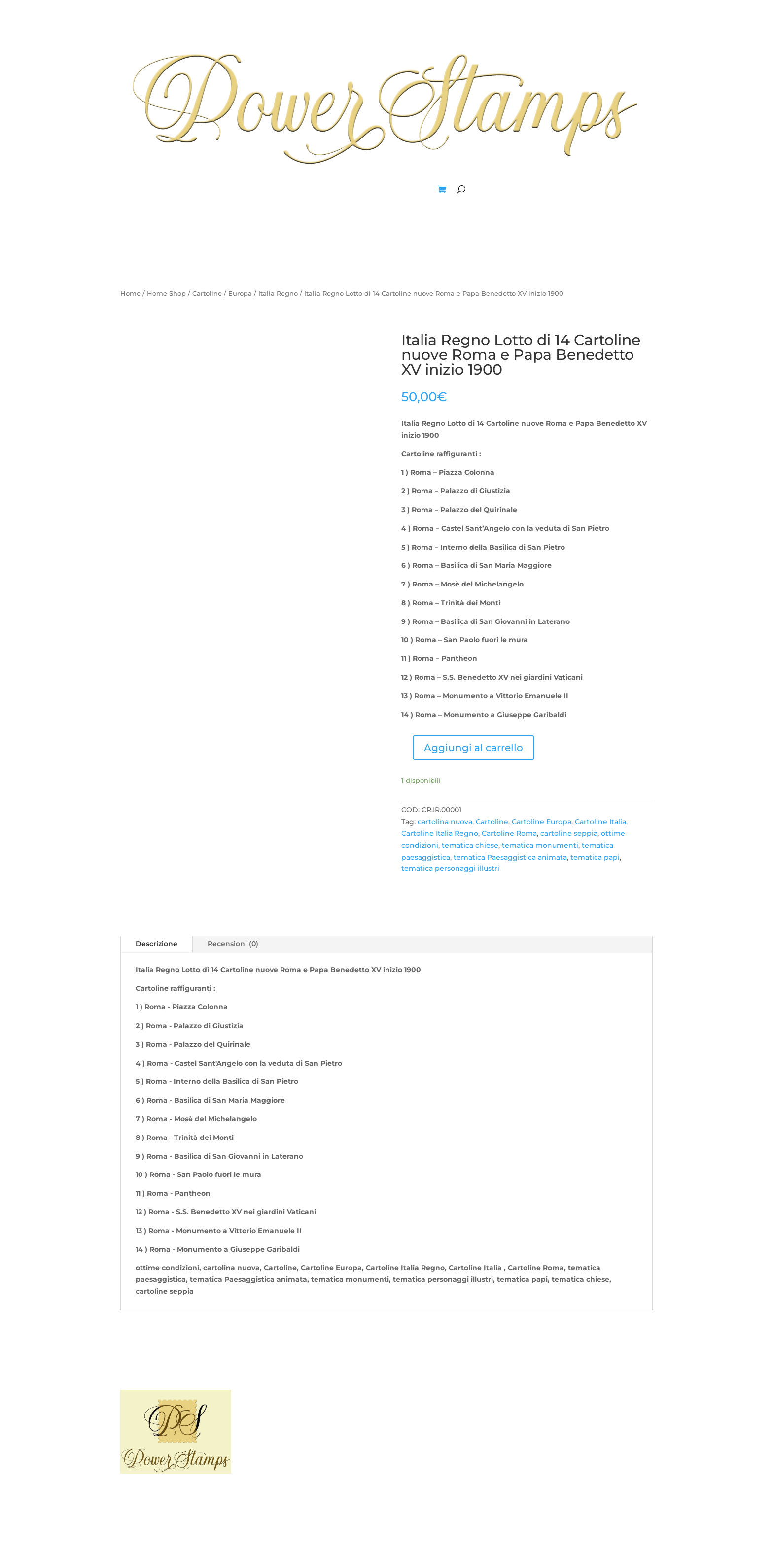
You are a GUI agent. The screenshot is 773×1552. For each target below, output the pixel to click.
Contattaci (456, 1428)
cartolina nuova (445, 821)
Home (313, 189)
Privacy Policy (316, 1428)
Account (417, 189)
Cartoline (207, 293)
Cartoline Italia (600, 821)
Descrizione (156, 943)
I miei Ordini (597, 1428)
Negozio (377, 189)
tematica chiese (470, 845)
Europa (240, 293)
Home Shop (166, 293)
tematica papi (595, 857)
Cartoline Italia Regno (439, 833)
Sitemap (316, 1447)
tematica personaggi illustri (450, 868)
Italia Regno (278, 293)
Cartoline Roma (509, 833)
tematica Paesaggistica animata (510, 857)
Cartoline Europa (541, 821)
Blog (343, 189)
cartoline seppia (568, 833)
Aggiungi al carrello (473, 748)
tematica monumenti (540, 845)
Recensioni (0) (233, 943)
